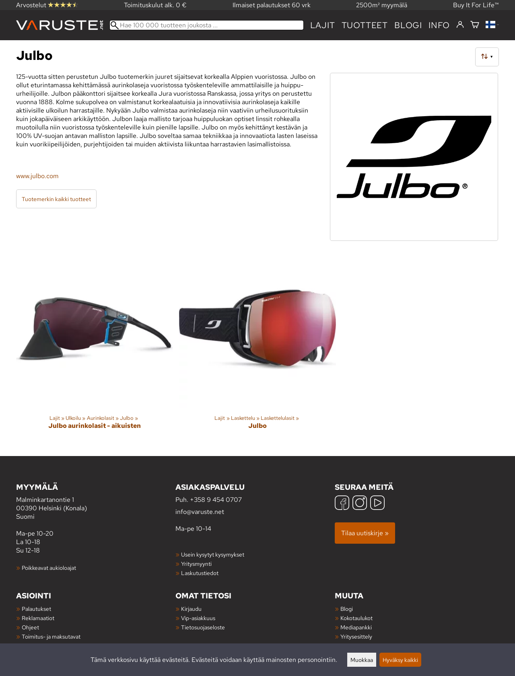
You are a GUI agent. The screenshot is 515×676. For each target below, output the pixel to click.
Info (439, 25)
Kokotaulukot (356, 618)
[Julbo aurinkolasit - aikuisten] (94, 347)
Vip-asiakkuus (198, 618)
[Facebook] (342, 503)
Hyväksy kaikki (400, 660)
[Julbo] (257, 347)
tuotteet (365, 25)
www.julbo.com (37, 176)
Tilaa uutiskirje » (365, 533)
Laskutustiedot (199, 573)
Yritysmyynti (196, 563)
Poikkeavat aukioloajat (49, 567)
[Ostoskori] (474, 25)
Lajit (322, 25)
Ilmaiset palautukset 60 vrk (272, 5)
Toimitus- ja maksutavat (51, 636)
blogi (408, 25)
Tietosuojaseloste (203, 627)
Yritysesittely (356, 636)
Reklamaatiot (38, 618)
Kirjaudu (191, 608)
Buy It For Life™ (476, 5)
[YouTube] (377, 503)
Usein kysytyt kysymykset (212, 554)
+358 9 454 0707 (216, 499)
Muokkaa (361, 660)
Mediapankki (356, 627)
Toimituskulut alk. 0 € (155, 5)
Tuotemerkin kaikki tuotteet (56, 199)
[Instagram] (359, 503)
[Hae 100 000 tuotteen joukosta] (206, 25)
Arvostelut (47, 5)
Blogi (346, 608)
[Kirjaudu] (460, 25)
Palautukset (36, 608)
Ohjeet (30, 627)
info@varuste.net (199, 512)
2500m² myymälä (381, 5)
